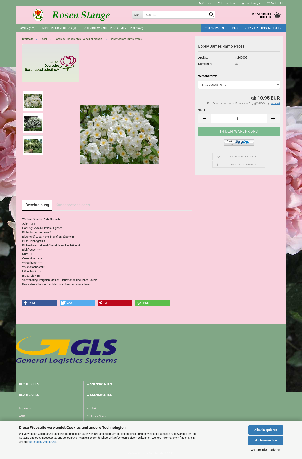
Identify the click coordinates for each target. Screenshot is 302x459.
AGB (22, 416)
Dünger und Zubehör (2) (59, 28)
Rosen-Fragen (214, 28)
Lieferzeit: (205, 64)
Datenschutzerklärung (42, 441)
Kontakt (92, 408)
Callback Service (97, 416)
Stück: (202, 110)
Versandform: (207, 76)
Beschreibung (37, 205)
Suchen (205, 3)
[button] (39, 303)
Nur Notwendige (266, 440)
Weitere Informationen (266, 449)
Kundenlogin (251, 3)
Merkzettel (275, 3)
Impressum (26, 408)
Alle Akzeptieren (265, 430)
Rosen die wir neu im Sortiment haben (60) (113, 28)
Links (234, 28)
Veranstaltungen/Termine (264, 28)
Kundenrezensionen (73, 205)
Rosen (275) (27, 28)
